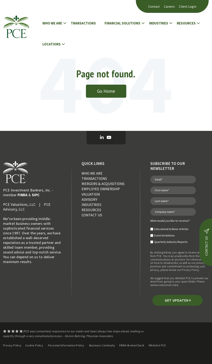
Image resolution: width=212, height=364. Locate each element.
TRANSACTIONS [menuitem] (94, 178)
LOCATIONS (51, 44)
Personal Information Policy (66, 345)
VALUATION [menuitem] (91, 194)
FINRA (23, 194)
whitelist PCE (183, 278)
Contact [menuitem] (154, 6)
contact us (206, 242)
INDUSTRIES (158, 23)
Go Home (106, 91)
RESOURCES (186, 23)
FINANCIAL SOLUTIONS (122, 23)
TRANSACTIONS (83, 23)
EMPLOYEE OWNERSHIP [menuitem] (101, 188)
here (175, 285)
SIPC (36, 194)
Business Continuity (102, 345)
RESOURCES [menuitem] (91, 209)
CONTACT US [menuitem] (92, 215)
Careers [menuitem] (169, 6)
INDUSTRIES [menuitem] (91, 204)
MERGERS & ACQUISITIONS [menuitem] (103, 183)
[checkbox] (170, 233)
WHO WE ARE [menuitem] (92, 173)
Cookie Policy (34, 345)
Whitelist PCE (157, 345)
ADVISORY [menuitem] (89, 199)
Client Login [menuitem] (187, 6)
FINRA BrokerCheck (132, 345)
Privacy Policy (190, 270)
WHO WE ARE (52, 23)
